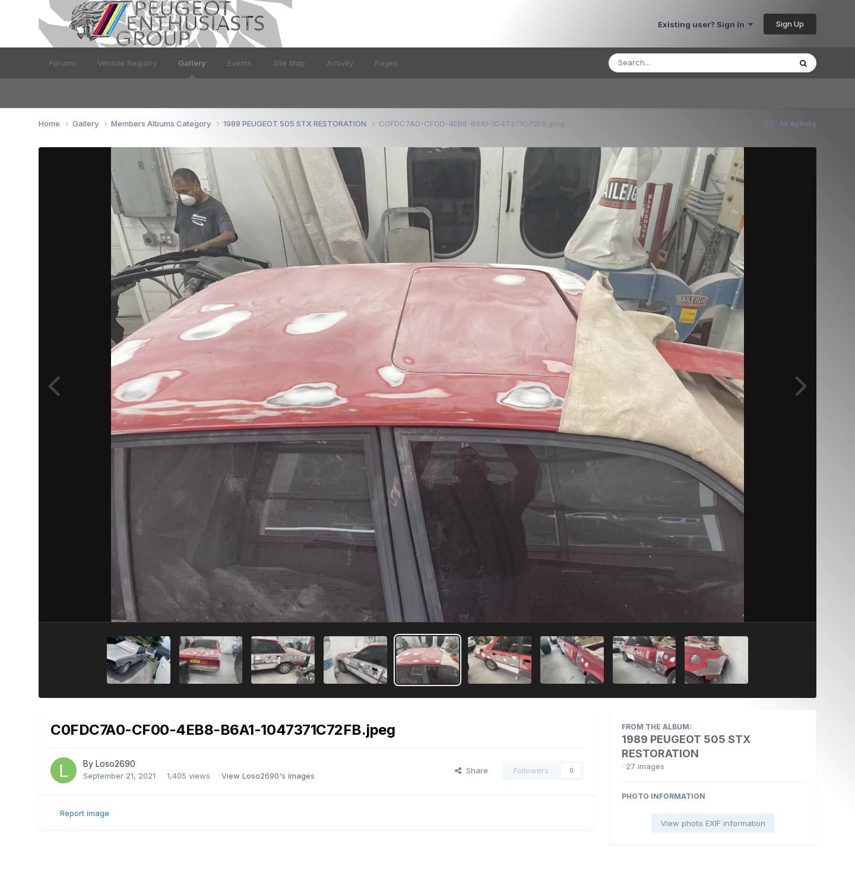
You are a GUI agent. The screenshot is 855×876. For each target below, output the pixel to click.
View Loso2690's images (268, 775)
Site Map (289, 63)
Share (471, 770)
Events (239, 63)
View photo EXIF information (713, 823)
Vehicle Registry (127, 63)
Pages (386, 63)
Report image (84, 813)
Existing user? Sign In (705, 24)
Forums (62, 63)
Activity (340, 63)
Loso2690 (115, 763)
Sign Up (790, 23)
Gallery (192, 68)
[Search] (667, 62)
